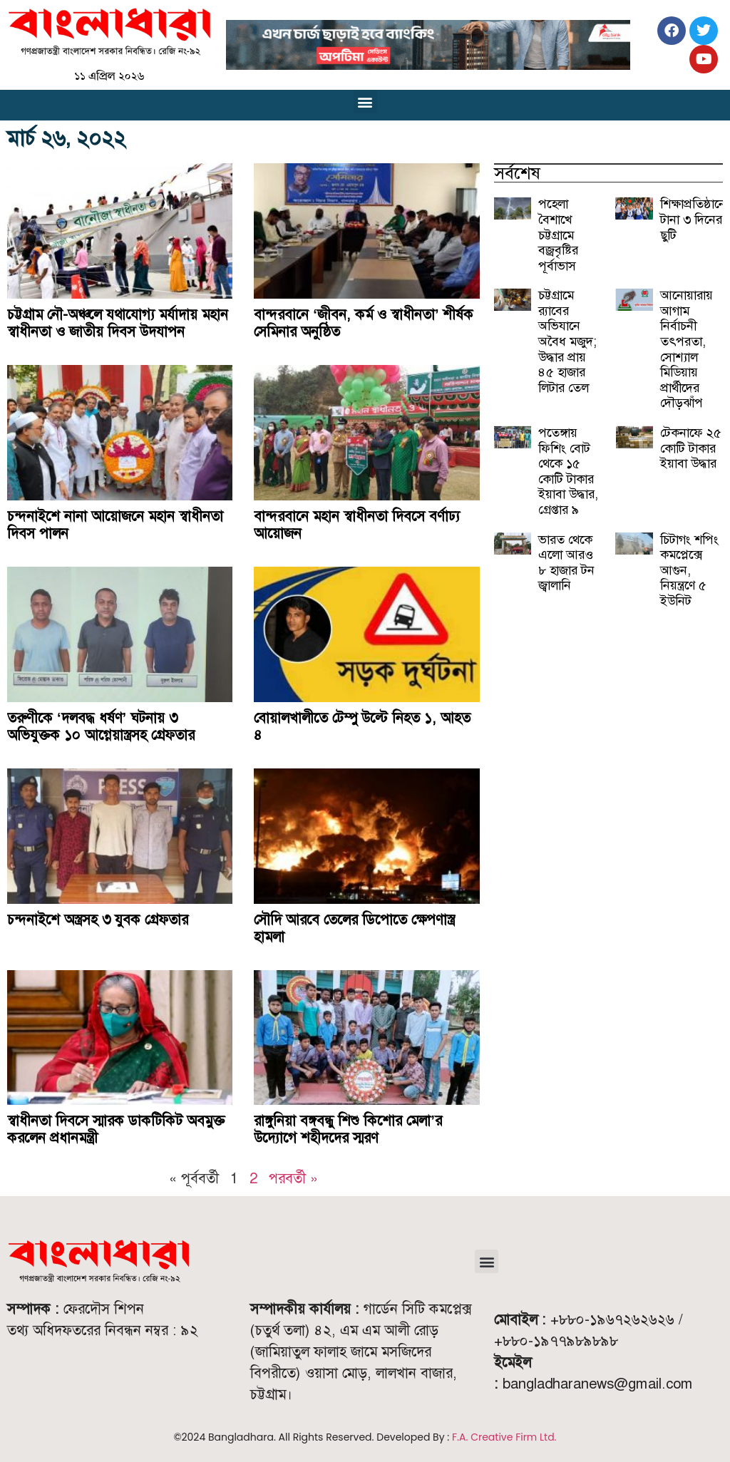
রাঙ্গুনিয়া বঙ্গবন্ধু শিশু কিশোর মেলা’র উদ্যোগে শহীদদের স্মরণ (348, 1129)
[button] (365, 101)
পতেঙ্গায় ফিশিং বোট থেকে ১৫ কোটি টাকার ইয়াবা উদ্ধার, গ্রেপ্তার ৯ (568, 471)
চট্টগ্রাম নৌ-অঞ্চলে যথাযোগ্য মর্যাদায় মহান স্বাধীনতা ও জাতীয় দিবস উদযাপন (117, 323)
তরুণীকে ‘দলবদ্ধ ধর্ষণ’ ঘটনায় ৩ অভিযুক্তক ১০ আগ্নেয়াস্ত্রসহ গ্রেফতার (101, 726)
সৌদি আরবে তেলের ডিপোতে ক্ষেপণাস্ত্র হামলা (354, 928)
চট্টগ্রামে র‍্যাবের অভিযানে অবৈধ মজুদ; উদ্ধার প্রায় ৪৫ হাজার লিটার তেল (567, 341)
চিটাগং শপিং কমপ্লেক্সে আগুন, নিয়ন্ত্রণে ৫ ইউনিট (689, 570)
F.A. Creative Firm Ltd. (504, 1437)
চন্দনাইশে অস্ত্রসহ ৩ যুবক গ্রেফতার (97, 919)
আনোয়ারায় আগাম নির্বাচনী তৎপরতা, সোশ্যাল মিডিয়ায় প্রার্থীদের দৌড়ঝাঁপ (686, 349)
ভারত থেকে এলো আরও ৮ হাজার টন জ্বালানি (566, 562)
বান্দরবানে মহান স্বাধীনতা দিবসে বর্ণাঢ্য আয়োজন (357, 524)
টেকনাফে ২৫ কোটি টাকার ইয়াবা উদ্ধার (690, 448)
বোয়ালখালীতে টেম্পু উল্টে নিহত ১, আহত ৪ (362, 726)
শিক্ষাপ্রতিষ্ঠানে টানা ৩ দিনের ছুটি (693, 219)
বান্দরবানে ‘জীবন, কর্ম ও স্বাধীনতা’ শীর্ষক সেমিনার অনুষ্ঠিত (363, 323)
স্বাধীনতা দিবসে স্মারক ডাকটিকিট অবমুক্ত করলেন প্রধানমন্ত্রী (116, 1129)
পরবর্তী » (293, 1178)
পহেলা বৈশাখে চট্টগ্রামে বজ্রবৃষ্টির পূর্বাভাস (558, 234)
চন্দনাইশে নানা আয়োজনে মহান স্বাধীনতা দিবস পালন (115, 524)
